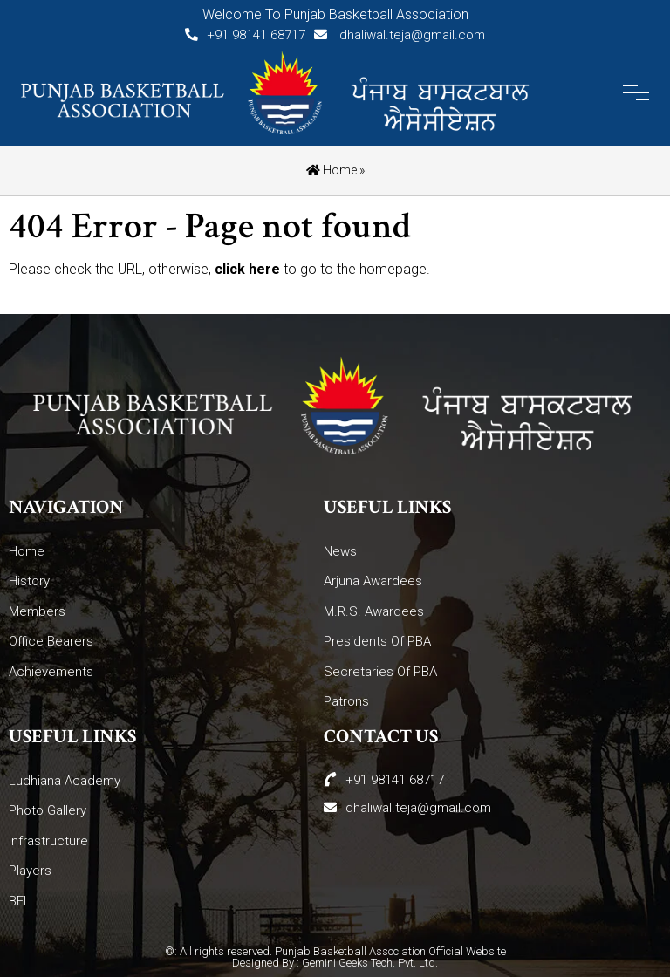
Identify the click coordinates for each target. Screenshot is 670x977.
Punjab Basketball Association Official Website (390, 951)
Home (331, 170)
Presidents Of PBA (377, 641)
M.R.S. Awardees (374, 611)
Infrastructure (48, 841)
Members (37, 611)
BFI (17, 901)
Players (30, 870)
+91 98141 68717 (245, 35)
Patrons (346, 701)
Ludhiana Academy (64, 781)
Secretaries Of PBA (380, 672)
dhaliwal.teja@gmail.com (399, 35)
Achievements (51, 672)
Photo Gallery (47, 810)
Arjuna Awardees (373, 581)
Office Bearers (51, 641)
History (29, 581)
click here (247, 269)
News (340, 551)
